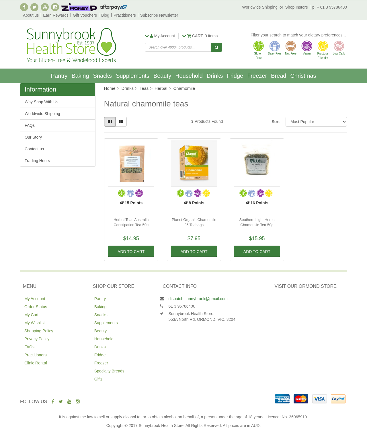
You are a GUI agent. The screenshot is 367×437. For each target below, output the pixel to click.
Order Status (35, 306)
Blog (105, 15)
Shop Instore (296, 7)
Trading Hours (37, 160)
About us (31, 15)
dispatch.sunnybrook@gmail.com (198, 298)
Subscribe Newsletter (159, 15)
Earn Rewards (56, 15)
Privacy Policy (36, 339)
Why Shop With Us (41, 102)
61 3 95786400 (182, 306)
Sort (276, 121)
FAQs (30, 125)
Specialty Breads (109, 371)
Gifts (98, 379)
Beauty (162, 76)
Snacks (102, 76)
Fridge (235, 76)
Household (189, 76)
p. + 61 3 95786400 (329, 7)
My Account (34, 298)
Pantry (59, 76)
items (200, 36)
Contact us (34, 149)
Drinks (215, 76)
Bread (278, 76)
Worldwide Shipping (260, 7)
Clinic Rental (35, 363)
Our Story (33, 137)
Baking (80, 76)
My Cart (31, 314)
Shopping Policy (38, 331)
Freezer (257, 76)
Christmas (303, 76)
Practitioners (125, 15)
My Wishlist (34, 323)
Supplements (132, 76)
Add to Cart (131, 251)
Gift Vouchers (85, 15)
